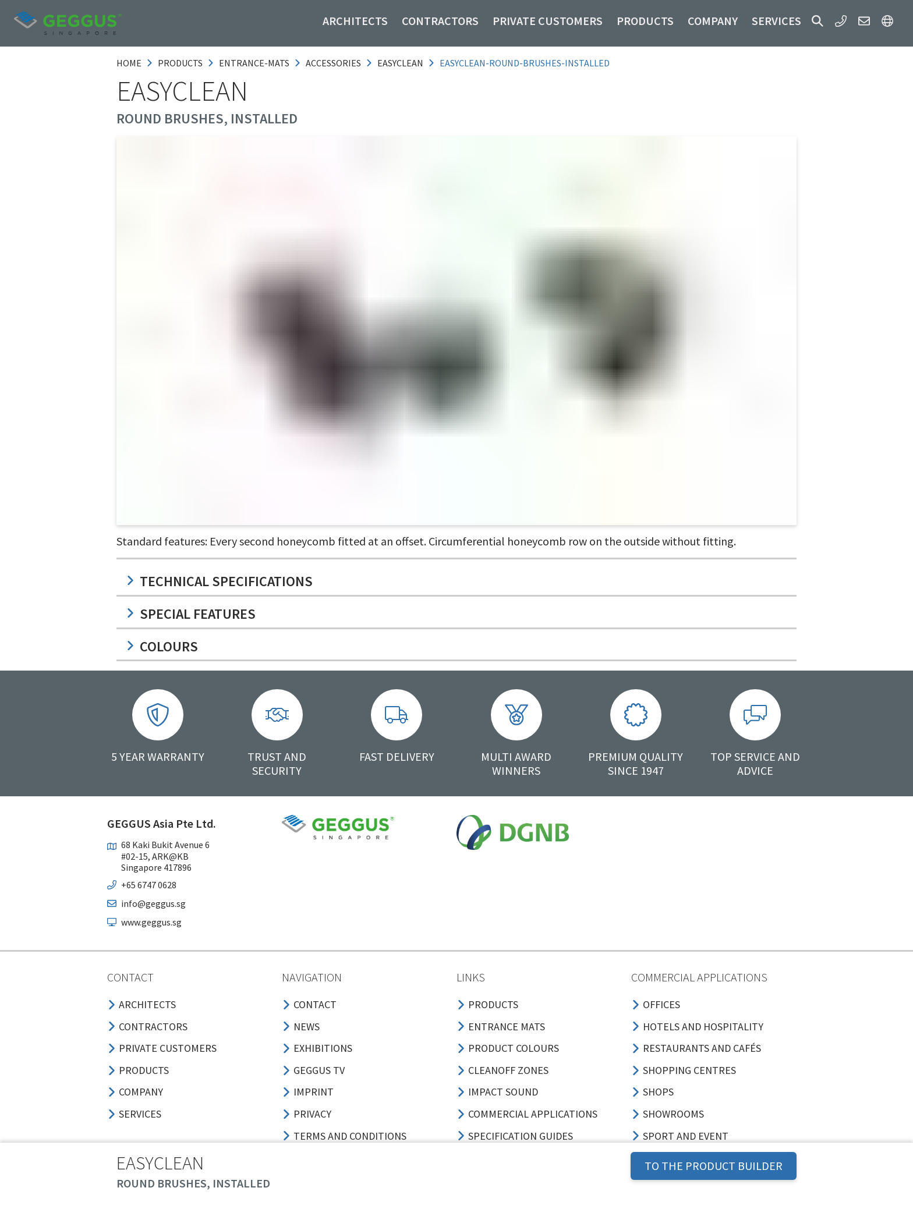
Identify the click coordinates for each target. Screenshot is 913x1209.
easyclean (400, 63)
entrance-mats (254, 63)
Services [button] (776, 20)
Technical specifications (219, 581)
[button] (817, 21)
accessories (333, 63)
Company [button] (713, 20)
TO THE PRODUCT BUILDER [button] (714, 1165)
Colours (162, 646)
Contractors (440, 20)
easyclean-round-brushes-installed (525, 63)
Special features (191, 614)
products (180, 63)
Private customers (548, 20)
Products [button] (645, 20)
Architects (355, 20)
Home (128, 63)
